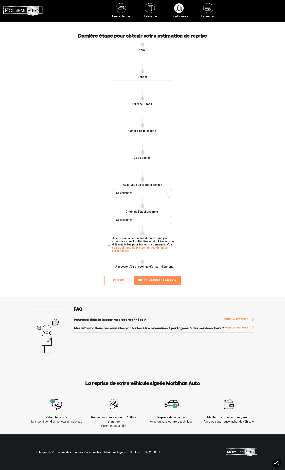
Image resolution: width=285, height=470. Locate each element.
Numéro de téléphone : (142, 131)
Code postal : (142, 157)
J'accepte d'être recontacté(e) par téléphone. (144, 266)
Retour (118, 280)
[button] (276, 463)
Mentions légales (115, 452)
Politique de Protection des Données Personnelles (68, 452)
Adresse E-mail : (142, 104)
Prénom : (143, 77)
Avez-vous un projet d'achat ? (142, 185)
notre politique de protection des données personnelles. (140, 249)
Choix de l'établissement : (143, 211)
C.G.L (157, 452)
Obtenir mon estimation (157, 280)
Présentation (121, 10)
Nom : (142, 50)
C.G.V (147, 452)
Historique (149, 10)
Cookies (135, 452)
